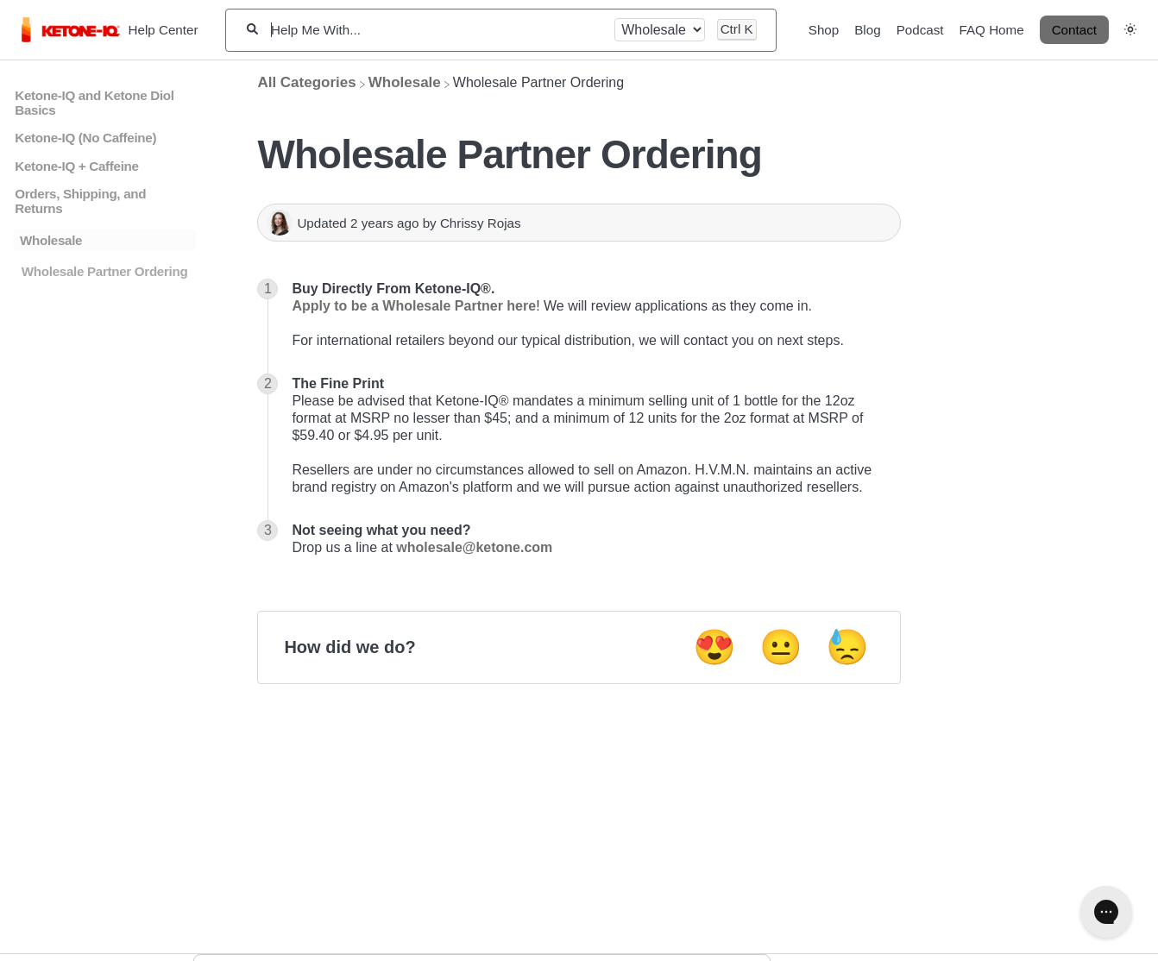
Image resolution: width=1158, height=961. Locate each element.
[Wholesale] (404, 82)
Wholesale (51, 240)
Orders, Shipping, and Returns (80, 201)
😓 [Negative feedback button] (847, 647)
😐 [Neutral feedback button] (780, 647)
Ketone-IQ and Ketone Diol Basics (94, 102)
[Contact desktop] (1074, 30)
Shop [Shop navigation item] (824, 29)
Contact (1074, 29)
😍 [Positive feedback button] (714, 647)
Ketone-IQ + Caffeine (76, 166)
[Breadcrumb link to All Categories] (306, 82)
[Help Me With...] (436, 30)
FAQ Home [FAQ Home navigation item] (992, 29)
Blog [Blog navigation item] (867, 29)
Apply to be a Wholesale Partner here (414, 305)
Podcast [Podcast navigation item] (920, 29)
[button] (1130, 29)
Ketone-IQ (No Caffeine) (85, 137)
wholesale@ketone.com (474, 547)
